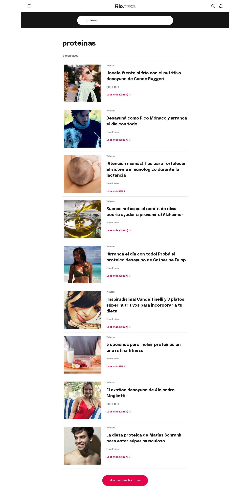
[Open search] (213, 6)
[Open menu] (29, 6)
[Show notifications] (220, 6)
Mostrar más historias (125, 480)
